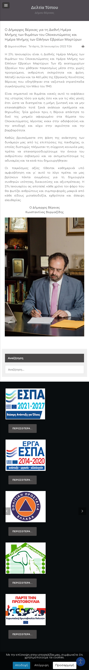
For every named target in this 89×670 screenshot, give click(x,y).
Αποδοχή (21, 665)
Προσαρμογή (64, 665)
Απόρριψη (41, 665)
